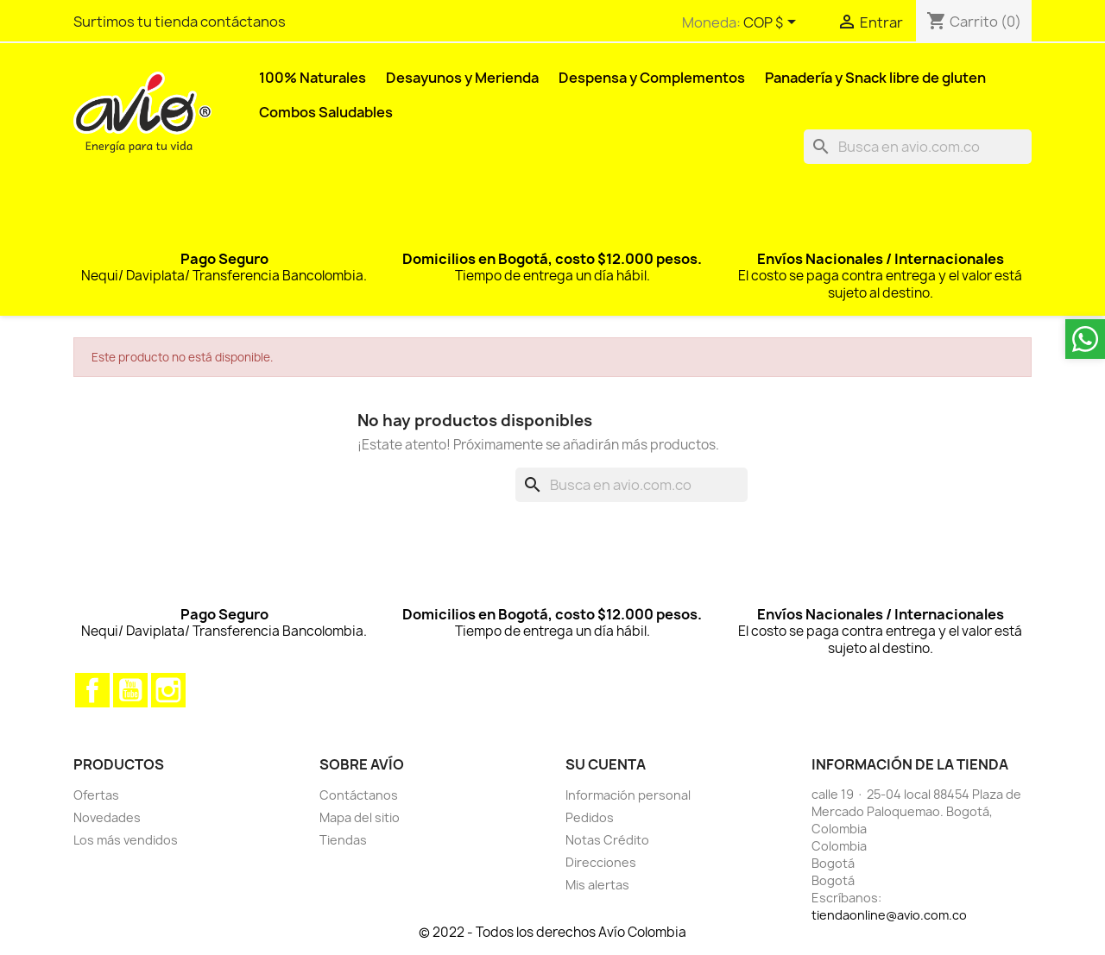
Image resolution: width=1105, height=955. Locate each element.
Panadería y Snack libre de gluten (875, 77)
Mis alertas (597, 884)
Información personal (628, 795)
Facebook (92, 690)
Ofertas (96, 795)
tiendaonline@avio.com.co (889, 915)
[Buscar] (918, 146)
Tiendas (343, 840)
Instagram (168, 690)
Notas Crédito (607, 840)
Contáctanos (358, 795)
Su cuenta (605, 764)
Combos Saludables (326, 112)
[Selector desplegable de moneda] (772, 23)
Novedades (107, 817)
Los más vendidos (125, 840)
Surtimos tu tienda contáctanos (179, 21)
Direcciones (600, 862)
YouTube (130, 690)
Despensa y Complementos (652, 77)
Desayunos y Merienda (462, 77)
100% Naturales (312, 77)
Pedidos (589, 817)
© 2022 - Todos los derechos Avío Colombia (552, 932)
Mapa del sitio (359, 817)
